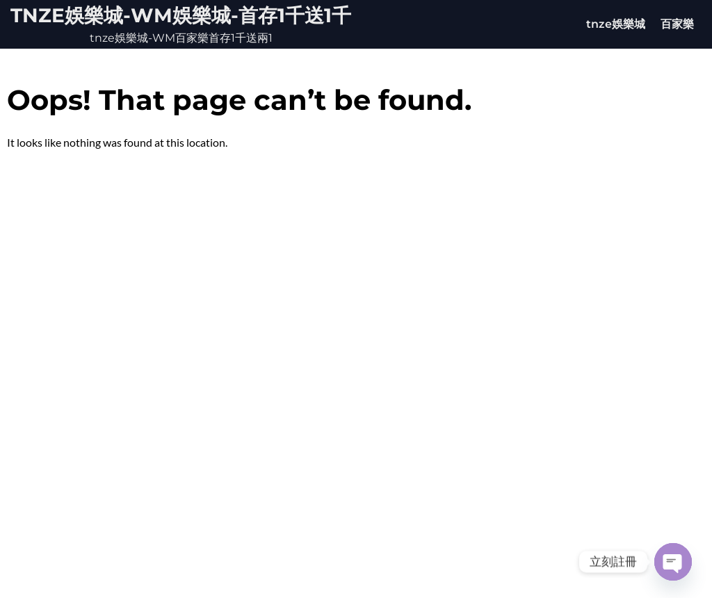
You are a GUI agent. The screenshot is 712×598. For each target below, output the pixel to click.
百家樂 (677, 24)
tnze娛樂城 (615, 24)
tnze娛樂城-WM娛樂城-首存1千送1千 (180, 15)
